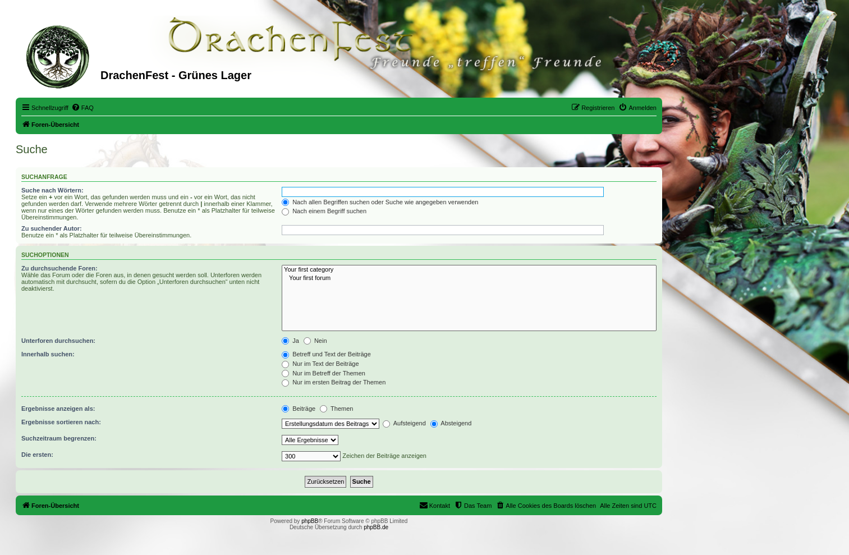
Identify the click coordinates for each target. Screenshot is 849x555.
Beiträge (298, 408)
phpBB (309, 521)
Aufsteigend (404, 423)
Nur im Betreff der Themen (323, 373)
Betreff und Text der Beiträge (326, 354)
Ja (290, 340)
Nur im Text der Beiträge (320, 363)
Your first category (469, 270)
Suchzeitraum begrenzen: (59, 438)
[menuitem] (82, 107)
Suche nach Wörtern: (52, 190)
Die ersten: (37, 454)
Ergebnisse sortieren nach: (61, 422)
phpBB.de (376, 527)
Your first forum (469, 278)
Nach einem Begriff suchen (324, 211)
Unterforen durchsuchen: (58, 340)
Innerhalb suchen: (48, 354)
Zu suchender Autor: (51, 228)
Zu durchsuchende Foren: (59, 268)
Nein (315, 340)
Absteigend (451, 423)
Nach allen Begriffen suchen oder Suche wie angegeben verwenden (380, 202)
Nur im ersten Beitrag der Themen (334, 382)
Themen (336, 408)
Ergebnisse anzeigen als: (58, 408)
